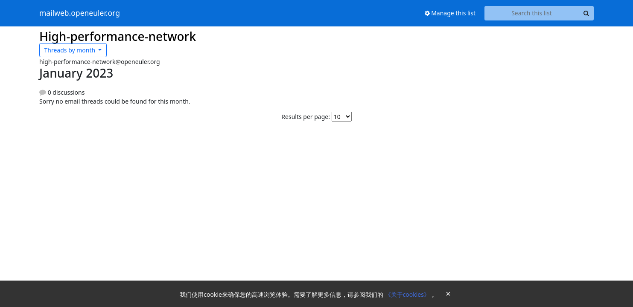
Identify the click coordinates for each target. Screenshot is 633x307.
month (70, 50)
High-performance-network (117, 36)
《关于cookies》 (408, 294)
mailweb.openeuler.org (79, 13)
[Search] (586, 13)
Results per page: (305, 117)
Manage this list (450, 13)
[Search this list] (531, 13)
